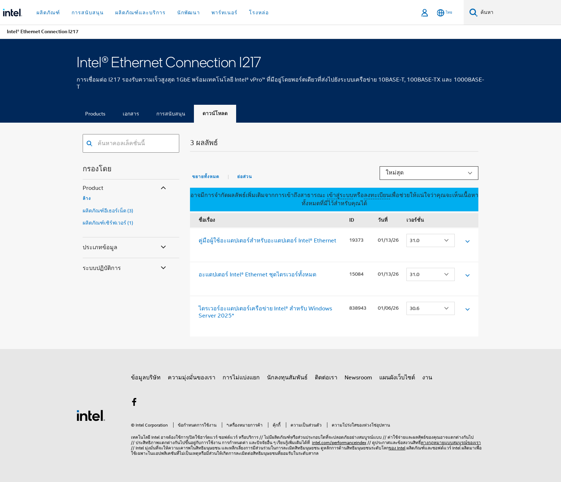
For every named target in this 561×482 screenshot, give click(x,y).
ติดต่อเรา (326, 377)
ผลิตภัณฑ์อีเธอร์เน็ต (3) (108, 210)
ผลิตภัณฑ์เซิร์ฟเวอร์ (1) (108, 223)
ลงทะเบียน (377, 195)
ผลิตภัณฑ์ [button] (48, 12)
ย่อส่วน (244, 176)
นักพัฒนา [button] (188, 12)
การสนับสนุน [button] (88, 12)
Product (125, 188)
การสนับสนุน (170, 113)
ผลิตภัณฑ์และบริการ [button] (140, 12)
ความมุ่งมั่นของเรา (191, 377)
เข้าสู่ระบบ (340, 195)
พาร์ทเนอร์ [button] (224, 12)
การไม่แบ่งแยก (241, 377)
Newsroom (358, 377)
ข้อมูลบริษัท (146, 377)
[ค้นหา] (473, 12)
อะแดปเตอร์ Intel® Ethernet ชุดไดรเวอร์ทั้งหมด (257, 274)
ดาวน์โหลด (215, 113)
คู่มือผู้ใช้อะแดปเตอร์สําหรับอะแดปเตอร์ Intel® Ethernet (267, 240)
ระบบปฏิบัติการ (125, 268)
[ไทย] (444, 12)
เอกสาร (131, 113)
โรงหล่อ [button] (259, 12)
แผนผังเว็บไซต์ (397, 377)
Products (95, 113)
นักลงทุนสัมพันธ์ (287, 377)
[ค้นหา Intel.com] (519, 13)
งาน (427, 377)
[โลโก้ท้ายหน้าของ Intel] (91, 415)
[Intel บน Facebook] (134, 403)
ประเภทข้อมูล (125, 248)
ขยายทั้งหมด (205, 176)
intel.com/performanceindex (339, 442)
